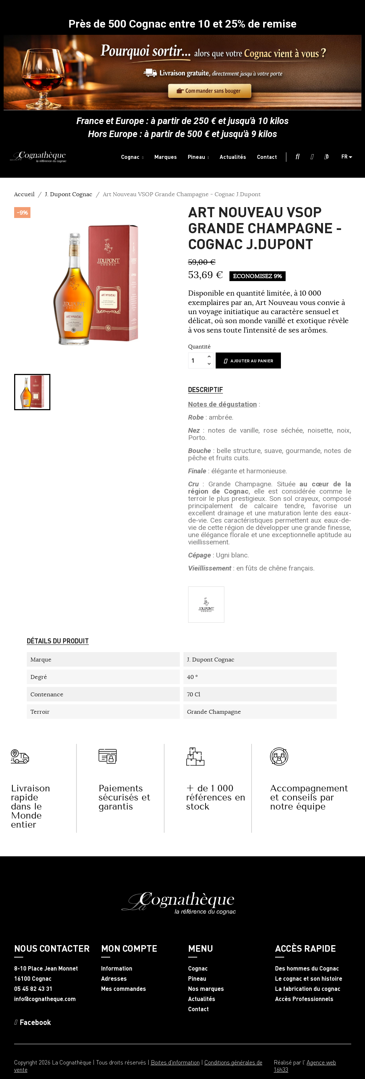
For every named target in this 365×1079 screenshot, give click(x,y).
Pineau (197, 978)
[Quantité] (197, 360)
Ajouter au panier (248, 361)
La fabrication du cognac (307, 988)
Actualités (201, 998)
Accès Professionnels (304, 998)
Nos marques (206, 988)
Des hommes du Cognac (307, 968)
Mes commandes (123, 988)
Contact (198, 1009)
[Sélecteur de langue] (349, 157)
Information (116, 968)
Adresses (114, 978)
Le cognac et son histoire (308, 978)
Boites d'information (175, 1062)
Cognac (198, 968)
